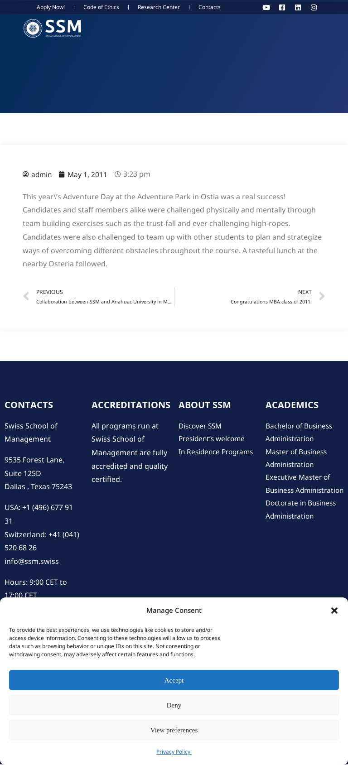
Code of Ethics (101, 7)
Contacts (209, 7)
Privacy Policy (174, 751)
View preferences (174, 730)
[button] (334, 610)
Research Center (159, 7)
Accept (174, 680)
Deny (174, 705)
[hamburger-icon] (336, 28)
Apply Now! (51, 7)
